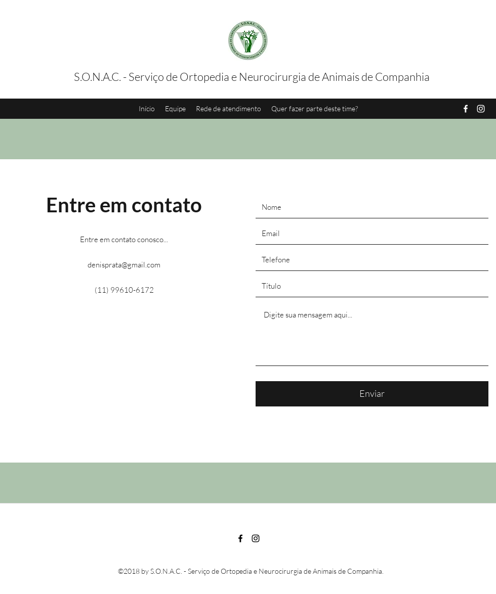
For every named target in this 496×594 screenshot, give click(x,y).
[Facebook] (466, 109)
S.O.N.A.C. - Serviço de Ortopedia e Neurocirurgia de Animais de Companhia (252, 76)
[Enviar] (372, 393)
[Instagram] (481, 109)
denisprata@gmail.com (124, 264)
